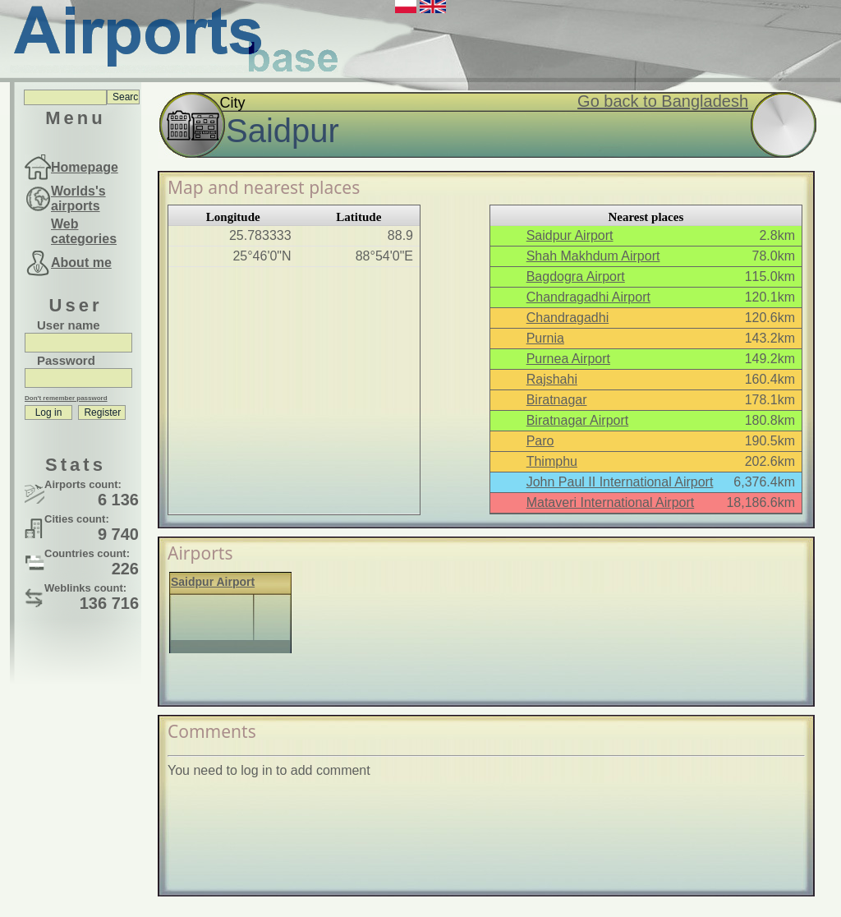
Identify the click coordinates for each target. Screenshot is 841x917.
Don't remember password (66, 398)
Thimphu (551, 461)
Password (66, 360)
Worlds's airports (78, 198)
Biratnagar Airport (577, 420)
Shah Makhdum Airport (593, 256)
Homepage (84, 167)
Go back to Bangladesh (662, 101)
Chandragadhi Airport (588, 297)
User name (68, 325)
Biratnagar (556, 400)
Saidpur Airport (570, 235)
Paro (540, 441)
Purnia (545, 338)
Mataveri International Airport (610, 502)
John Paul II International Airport (620, 482)
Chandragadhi (567, 318)
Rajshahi (551, 379)
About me (81, 263)
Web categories (84, 231)
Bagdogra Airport (575, 276)
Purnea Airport (568, 359)
